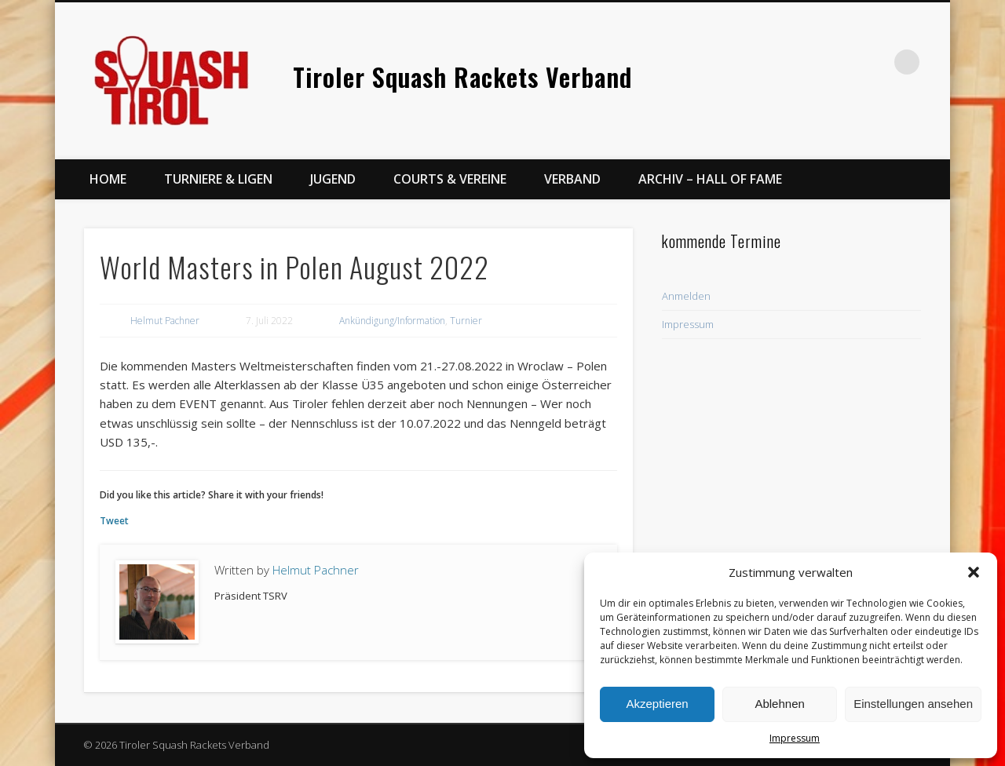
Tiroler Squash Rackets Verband (462, 76)
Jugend (333, 179)
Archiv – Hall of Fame (710, 179)
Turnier (466, 320)
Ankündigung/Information (392, 320)
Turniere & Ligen (218, 179)
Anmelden (686, 296)
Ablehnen (779, 703)
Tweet (114, 520)
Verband (572, 179)
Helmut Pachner (164, 320)
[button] (973, 572)
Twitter (874, 62)
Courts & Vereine (449, 179)
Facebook (842, 62)
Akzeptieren (657, 703)
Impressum (794, 738)
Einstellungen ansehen (913, 703)
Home (108, 179)
